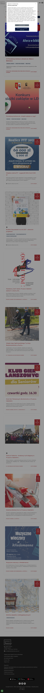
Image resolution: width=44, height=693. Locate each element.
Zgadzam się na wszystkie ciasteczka (22, 29)
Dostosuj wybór (22, 25)
